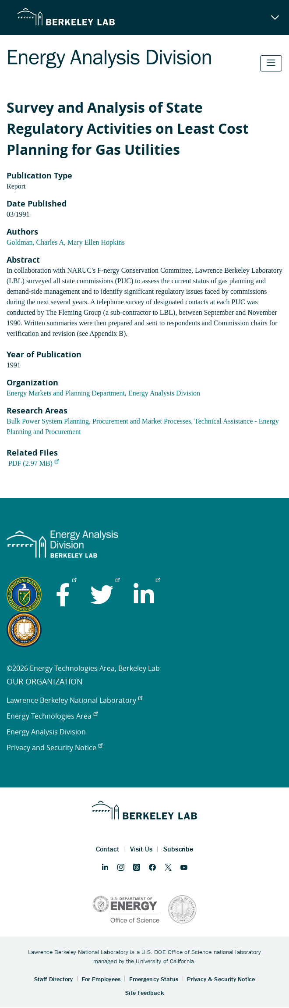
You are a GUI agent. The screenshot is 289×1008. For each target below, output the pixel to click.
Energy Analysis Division (164, 393)
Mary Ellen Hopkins (96, 242)
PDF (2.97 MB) (33, 463)
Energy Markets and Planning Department (66, 393)
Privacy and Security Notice (54, 747)
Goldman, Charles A (35, 242)
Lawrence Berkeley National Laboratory (74, 700)
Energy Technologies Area (52, 716)
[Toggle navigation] (271, 63)
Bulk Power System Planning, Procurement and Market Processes (99, 421)
